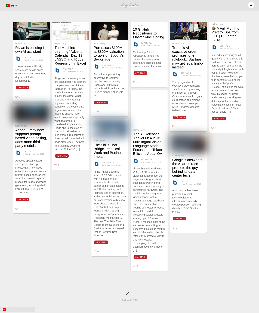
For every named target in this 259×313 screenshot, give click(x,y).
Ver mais (22, 87)
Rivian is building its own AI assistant (31, 49)
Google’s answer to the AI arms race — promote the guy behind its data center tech (187, 168)
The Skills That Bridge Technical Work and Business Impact (109, 151)
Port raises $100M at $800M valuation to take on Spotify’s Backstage (109, 53)
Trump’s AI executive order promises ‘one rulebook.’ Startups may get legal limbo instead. (187, 57)
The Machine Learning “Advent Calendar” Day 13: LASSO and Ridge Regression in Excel (70, 55)
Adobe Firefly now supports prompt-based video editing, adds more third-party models (31, 138)
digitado (29, 57)
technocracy (21, 43)
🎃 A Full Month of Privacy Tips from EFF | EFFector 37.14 (225, 34)
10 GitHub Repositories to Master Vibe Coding (148, 33)
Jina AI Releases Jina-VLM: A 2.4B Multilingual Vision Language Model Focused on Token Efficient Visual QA (147, 144)
